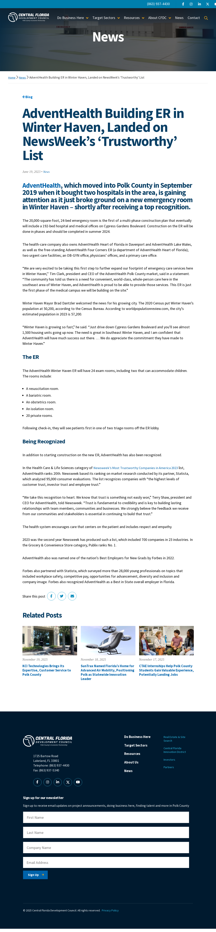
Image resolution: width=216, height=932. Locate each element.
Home (12, 77)
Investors (170, 764)
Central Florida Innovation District (176, 754)
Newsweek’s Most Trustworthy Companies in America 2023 (138, 475)
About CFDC (157, 17)
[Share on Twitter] (62, 603)
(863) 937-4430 (158, 3)
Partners (169, 772)
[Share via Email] (73, 603)
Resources (132, 17)
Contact (194, 17)
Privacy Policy (112, 913)
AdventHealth (42, 185)
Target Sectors (103, 17)
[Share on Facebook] (51, 603)
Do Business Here (70, 17)
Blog (27, 96)
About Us (131, 772)
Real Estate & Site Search (176, 742)
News (179, 17)
